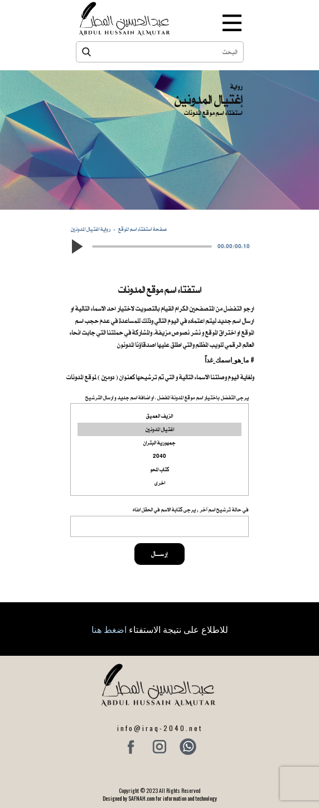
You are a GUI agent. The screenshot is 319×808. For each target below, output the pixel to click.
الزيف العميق (159, 416)
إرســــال (159, 554)
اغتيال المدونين (159, 429)
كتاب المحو (159, 469)
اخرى (159, 483)
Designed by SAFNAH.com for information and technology (160, 798)
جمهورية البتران (159, 442)
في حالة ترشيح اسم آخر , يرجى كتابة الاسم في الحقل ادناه (191, 509)
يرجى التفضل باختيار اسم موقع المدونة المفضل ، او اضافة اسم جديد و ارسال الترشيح (167, 397)
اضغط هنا (109, 629)
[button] (76, 246)
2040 (159, 456)
